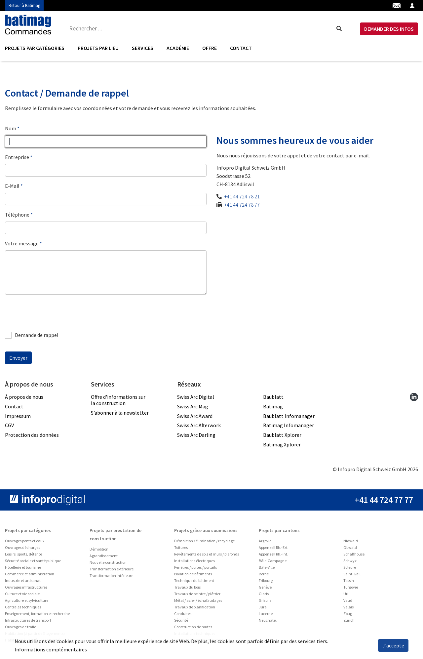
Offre (209, 48)
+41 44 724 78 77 (242, 204)
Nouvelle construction (108, 562)
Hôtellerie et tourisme (23, 567)
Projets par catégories (34, 48)
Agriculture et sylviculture (26, 600)
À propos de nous (24, 396)
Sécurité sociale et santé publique (33, 560)
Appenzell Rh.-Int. (273, 554)
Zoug (347, 613)
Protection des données (32, 435)
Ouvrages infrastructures (26, 587)
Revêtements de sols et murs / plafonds (206, 554)
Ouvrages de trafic (20, 626)
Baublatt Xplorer (282, 435)
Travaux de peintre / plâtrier (197, 593)
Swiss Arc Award (194, 416)
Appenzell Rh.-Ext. (273, 547)
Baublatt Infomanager (289, 416)
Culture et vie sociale (22, 593)
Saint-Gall (352, 573)
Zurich (349, 620)
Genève (265, 587)
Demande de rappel (31, 335)
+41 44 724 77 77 (384, 500)
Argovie (265, 540)
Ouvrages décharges (22, 547)
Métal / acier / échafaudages (198, 600)
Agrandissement (104, 555)
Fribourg (266, 580)
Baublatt (273, 396)
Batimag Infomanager (288, 425)
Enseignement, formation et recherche (37, 613)
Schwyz (350, 560)
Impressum (18, 416)
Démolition (99, 549)
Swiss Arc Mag (192, 406)
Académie (178, 48)
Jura (263, 606)
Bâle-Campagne (273, 560)
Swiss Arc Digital (195, 396)
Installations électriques (194, 560)
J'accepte (393, 645)
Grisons (265, 600)
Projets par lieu (98, 48)
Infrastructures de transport (28, 620)
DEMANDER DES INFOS (389, 28)
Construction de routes (193, 626)
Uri (345, 593)
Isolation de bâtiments (193, 573)
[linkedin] (414, 396)
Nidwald (350, 540)
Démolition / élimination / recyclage (204, 540)
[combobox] (205, 28)
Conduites (182, 613)
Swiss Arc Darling (196, 435)
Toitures (181, 547)
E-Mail (12, 186)
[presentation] (55, 313)
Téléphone (17, 214)
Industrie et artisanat (23, 580)
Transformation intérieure (111, 575)
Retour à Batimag (24, 5)
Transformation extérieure (112, 568)
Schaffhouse (354, 554)
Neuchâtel (268, 620)
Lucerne (266, 613)
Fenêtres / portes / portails (195, 567)
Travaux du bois (187, 587)
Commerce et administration (29, 573)
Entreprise (17, 157)
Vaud (347, 600)
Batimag (273, 406)
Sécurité (181, 620)
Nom (10, 128)
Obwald (350, 547)
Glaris (264, 593)
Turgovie (350, 587)
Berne (264, 573)
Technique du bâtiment (194, 580)
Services (142, 48)
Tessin (348, 580)
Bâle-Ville (267, 567)
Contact (241, 48)
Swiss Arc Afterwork (199, 425)
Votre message (22, 243)
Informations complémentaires (51, 649)
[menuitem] (38, 48)
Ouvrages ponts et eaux (24, 540)
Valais (348, 606)
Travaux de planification (194, 606)
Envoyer (18, 357)
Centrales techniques (23, 606)
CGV (9, 425)
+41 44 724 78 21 (242, 196)
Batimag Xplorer (282, 444)
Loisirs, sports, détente (23, 554)
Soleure (349, 567)
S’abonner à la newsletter (120, 412)
